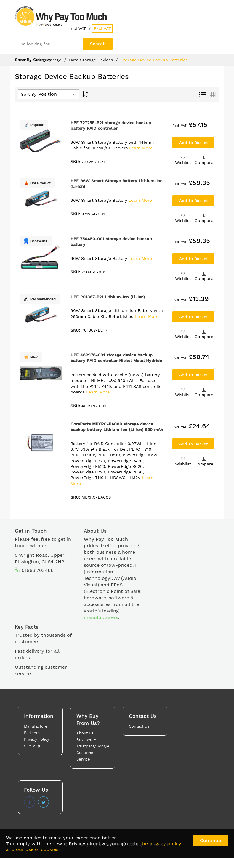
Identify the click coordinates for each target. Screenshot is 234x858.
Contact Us (139, 726)
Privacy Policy (36, 739)
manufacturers (101, 617)
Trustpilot (85, 746)
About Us (85, 733)
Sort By (28, 94)
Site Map (32, 746)
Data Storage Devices (91, 59)
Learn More (141, 147)
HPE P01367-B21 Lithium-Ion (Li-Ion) (107, 296)
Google (102, 746)
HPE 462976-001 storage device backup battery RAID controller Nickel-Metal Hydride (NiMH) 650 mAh (116, 361)
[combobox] (49, 44)
